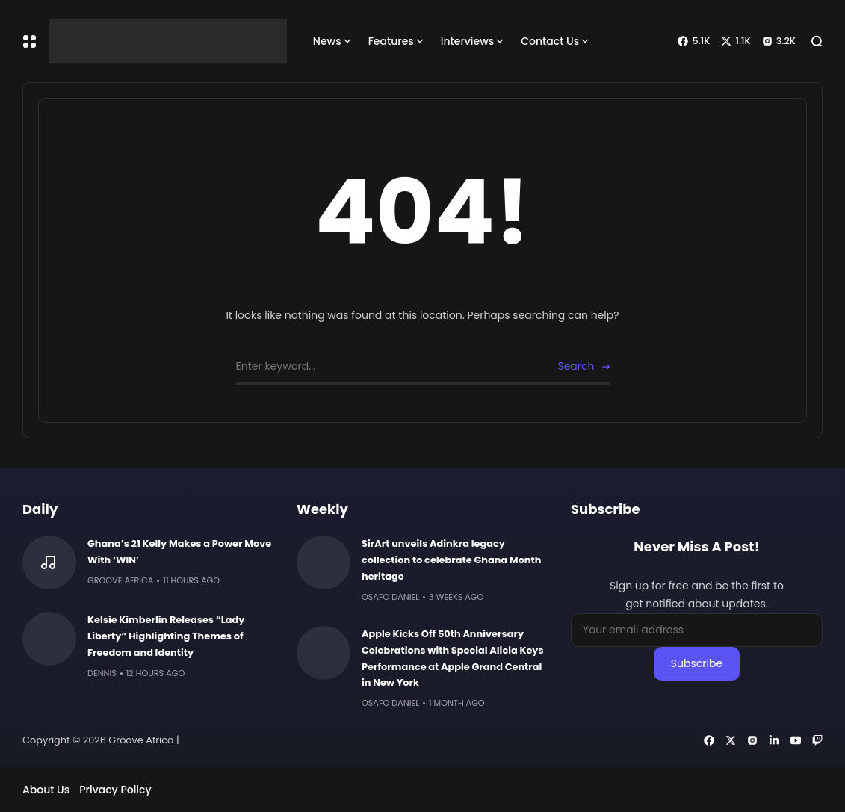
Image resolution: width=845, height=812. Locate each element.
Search (575, 366)
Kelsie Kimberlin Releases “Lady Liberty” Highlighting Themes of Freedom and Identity (166, 636)
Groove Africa (120, 580)
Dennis (102, 673)
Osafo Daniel (390, 597)
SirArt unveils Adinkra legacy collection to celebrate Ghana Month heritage (451, 559)
